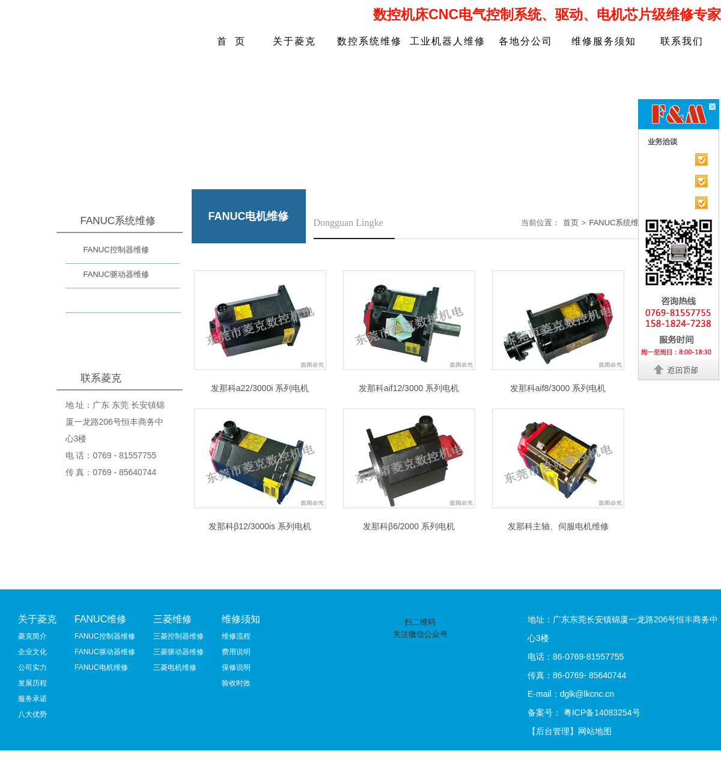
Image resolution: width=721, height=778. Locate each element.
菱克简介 (32, 636)
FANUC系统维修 (617, 222)
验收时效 (236, 683)
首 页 (231, 41)
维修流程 (236, 636)
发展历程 (32, 683)
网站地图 (595, 731)
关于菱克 (294, 41)
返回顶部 (679, 369)
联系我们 (682, 41)
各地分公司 (526, 41)
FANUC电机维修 (112, 301)
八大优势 (32, 714)
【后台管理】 (553, 731)
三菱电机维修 (174, 667)
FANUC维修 (100, 619)
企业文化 (32, 652)
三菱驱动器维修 (178, 652)
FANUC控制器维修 (116, 249)
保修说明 (236, 667)
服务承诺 (32, 698)
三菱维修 (172, 619)
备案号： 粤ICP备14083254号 (584, 712)
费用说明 (236, 652)
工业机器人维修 (447, 41)
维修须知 (241, 619)
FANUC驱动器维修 (116, 274)
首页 (571, 222)
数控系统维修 (369, 41)
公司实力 (32, 667)
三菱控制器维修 (178, 636)
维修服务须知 (603, 41)
